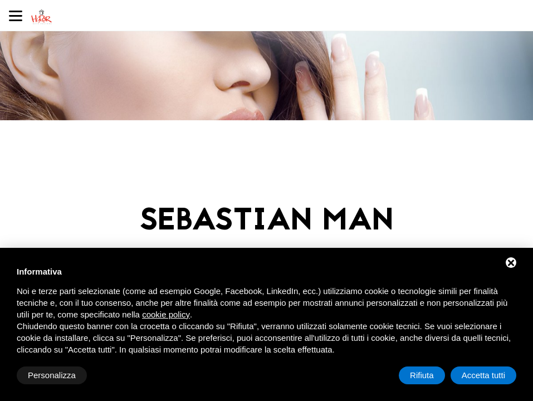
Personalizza (52, 375)
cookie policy (166, 314)
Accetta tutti (483, 375)
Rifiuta (422, 375)
